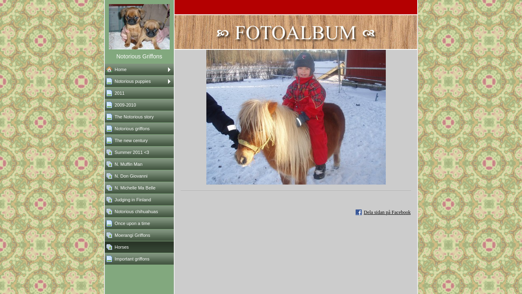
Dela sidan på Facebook (387, 212)
